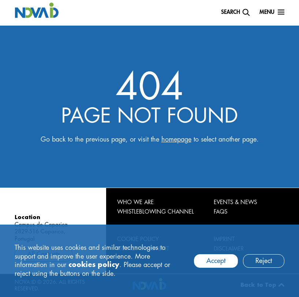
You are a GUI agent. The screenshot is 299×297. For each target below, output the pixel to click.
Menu (266, 12)
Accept (215, 260)
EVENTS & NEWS (235, 202)
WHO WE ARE (135, 202)
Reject (263, 260)
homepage (176, 139)
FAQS (220, 212)
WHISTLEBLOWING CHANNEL (155, 212)
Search (230, 12)
